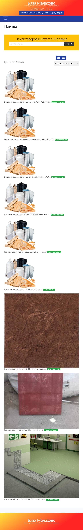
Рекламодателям (41, 13)
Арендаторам (57, 13)
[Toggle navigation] (6, 18)
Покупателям (26, 13)
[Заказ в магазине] (66, 63)
